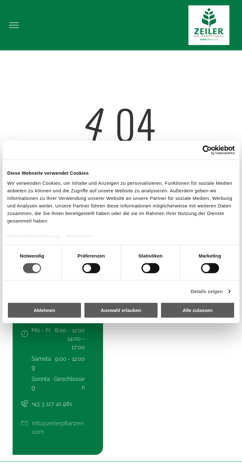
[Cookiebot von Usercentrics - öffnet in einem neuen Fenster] (207, 150)
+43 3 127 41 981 (52, 403)
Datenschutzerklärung (33, 235)
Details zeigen (206, 291)
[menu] (14, 25)
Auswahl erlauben (121, 310)
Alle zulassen (198, 310)
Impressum (79, 235)
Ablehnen (44, 310)
